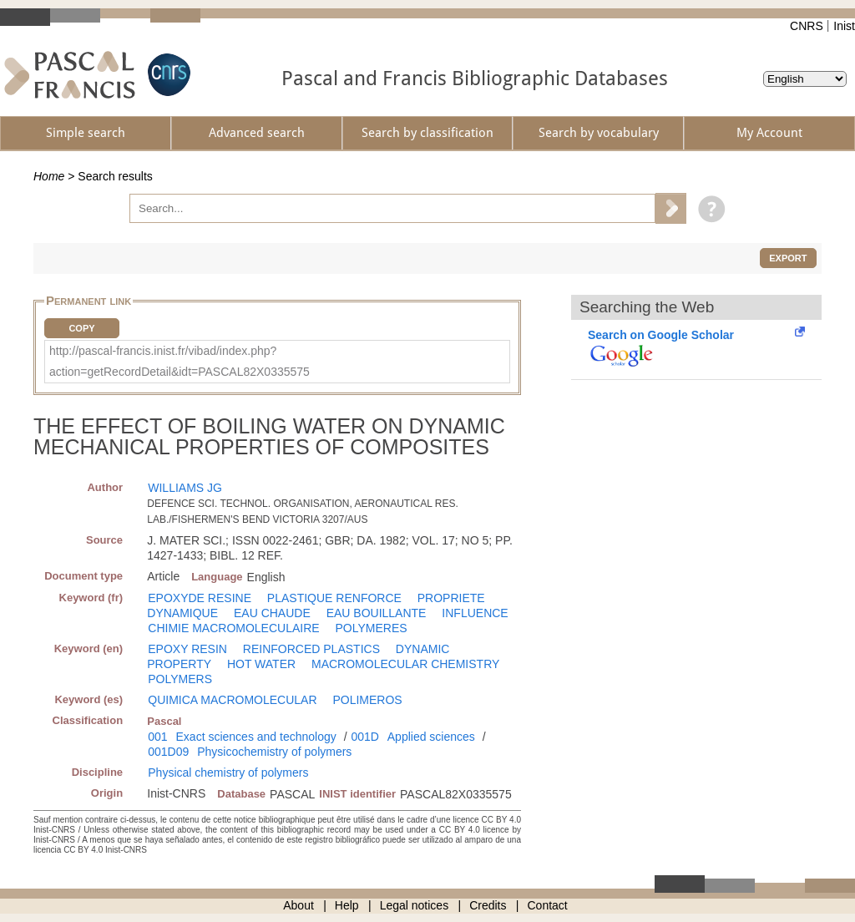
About (298, 905)
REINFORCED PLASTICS (311, 649)
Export (788, 258)
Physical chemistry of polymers (228, 772)
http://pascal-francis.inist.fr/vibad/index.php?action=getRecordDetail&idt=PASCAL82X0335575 (179, 361)
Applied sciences (431, 736)
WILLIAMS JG (185, 487)
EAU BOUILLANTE (376, 613)
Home (48, 176)
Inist (844, 26)
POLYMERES (371, 628)
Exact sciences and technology (256, 736)
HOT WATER (261, 664)
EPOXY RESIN (187, 649)
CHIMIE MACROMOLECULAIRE (233, 628)
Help (347, 905)
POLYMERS (180, 679)
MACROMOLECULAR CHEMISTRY (405, 664)
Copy (81, 328)
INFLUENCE (475, 613)
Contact (548, 905)
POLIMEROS (367, 700)
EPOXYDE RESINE (199, 598)
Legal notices (414, 905)
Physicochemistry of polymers (274, 751)
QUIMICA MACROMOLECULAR (232, 700)
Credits (487, 905)
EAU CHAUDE (272, 613)
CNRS (806, 26)
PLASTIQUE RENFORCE (334, 598)
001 (157, 736)
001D (364, 736)
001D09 (168, 751)
